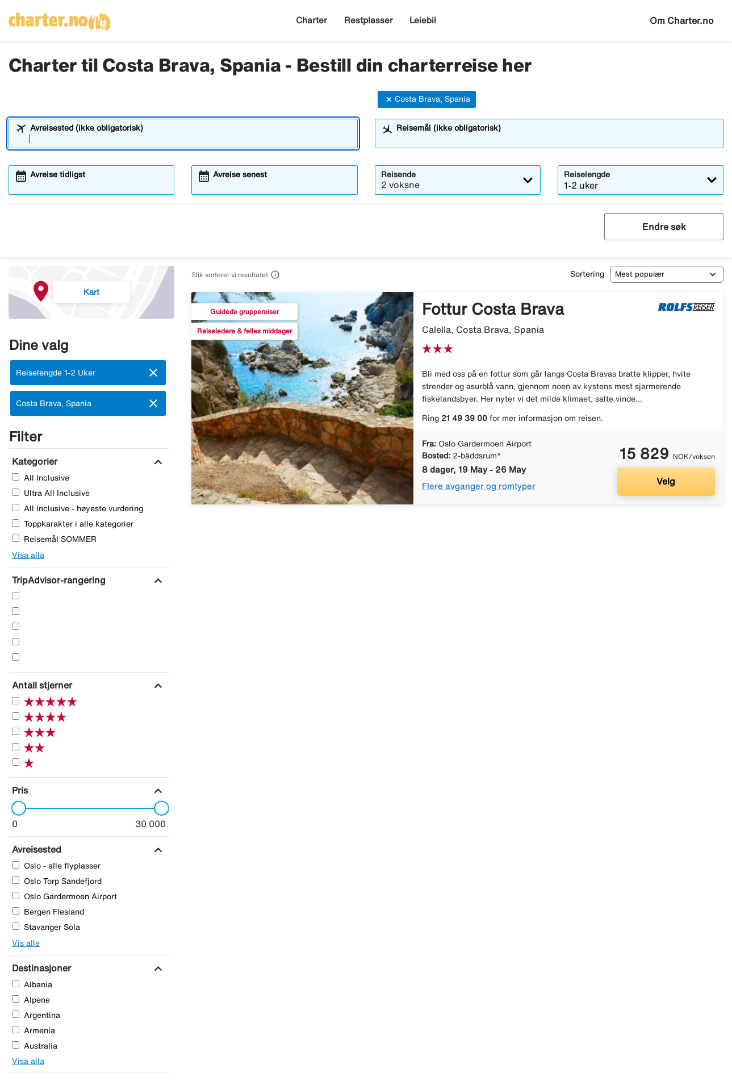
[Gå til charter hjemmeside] (60, 17)
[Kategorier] (33, 461)
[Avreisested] (35, 849)
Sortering (587, 274)
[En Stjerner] (15, 657)
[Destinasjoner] (40, 968)
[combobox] (190, 138)
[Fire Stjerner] (15, 611)
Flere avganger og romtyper (479, 486)
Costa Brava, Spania (426, 99)
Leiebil (422, 20)
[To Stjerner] (15, 641)
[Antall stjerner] (40, 685)
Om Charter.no (682, 20)
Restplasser (368, 20)
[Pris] (18, 790)
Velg (665, 481)
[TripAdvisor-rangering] (57, 580)
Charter (311, 20)
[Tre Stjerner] (15, 626)
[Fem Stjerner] (15, 595)
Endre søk (664, 226)
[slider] (15, 808)
